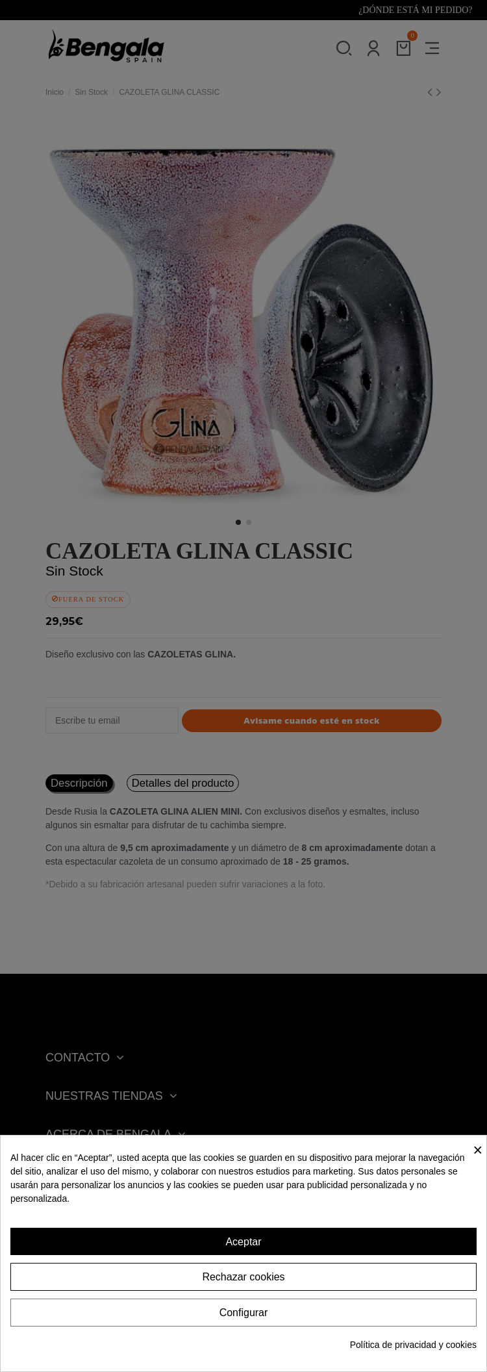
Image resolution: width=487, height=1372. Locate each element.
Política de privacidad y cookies (413, 1345)
